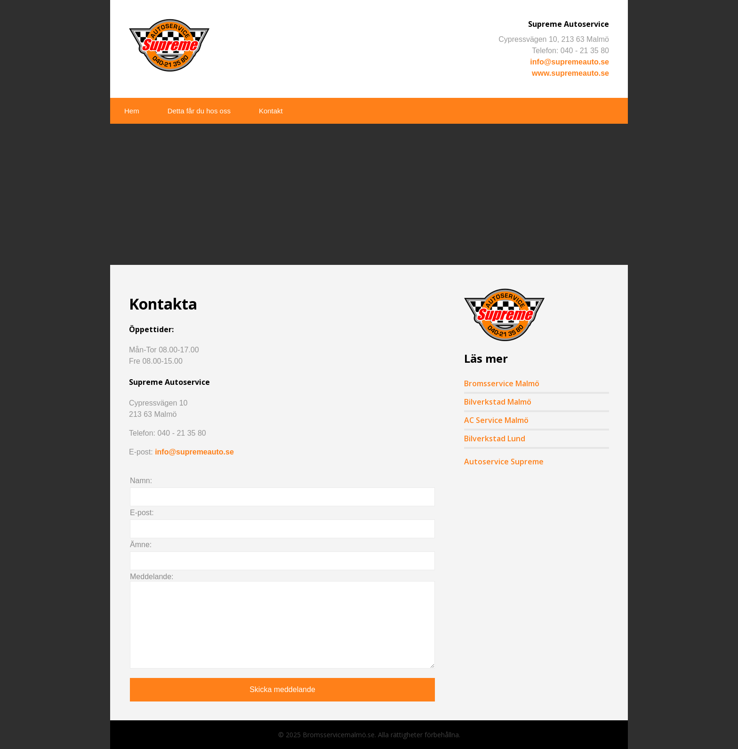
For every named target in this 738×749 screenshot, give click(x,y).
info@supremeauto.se (569, 62)
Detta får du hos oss (199, 111)
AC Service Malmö (496, 420)
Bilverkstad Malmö (497, 402)
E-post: (142, 513)
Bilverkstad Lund (494, 438)
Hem (131, 111)
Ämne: (141, 545)
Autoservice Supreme (504, 461)
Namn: (141, 481)
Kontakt (271, 111)
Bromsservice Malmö (501, 383)
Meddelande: (152, 577)
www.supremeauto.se (570, 73)
